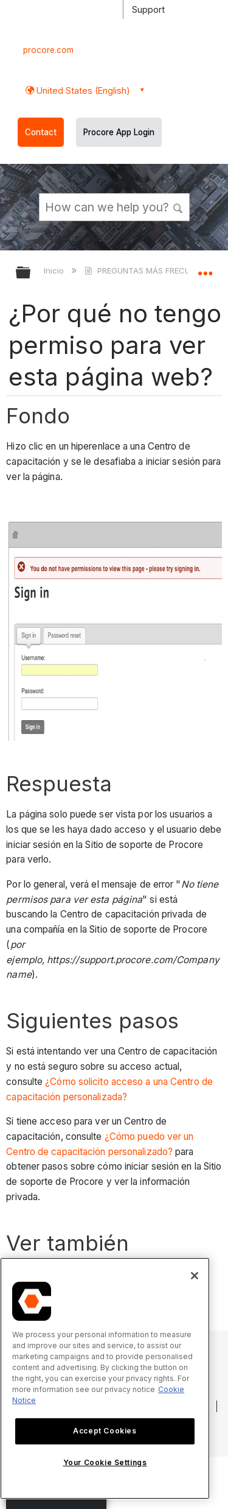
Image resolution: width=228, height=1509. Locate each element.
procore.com (48, 50)
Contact (41, 132)
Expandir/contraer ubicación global (205, 268)
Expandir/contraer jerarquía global (31, 273)
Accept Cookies (104, 1430)
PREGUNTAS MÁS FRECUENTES (150, 270)
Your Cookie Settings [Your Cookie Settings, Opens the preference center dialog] (105, 1462)
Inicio (55, 270)
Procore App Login (118, 132)
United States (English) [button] (82, 90)
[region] (105, 1378)
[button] (178, 206)
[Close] (194, 1275)
